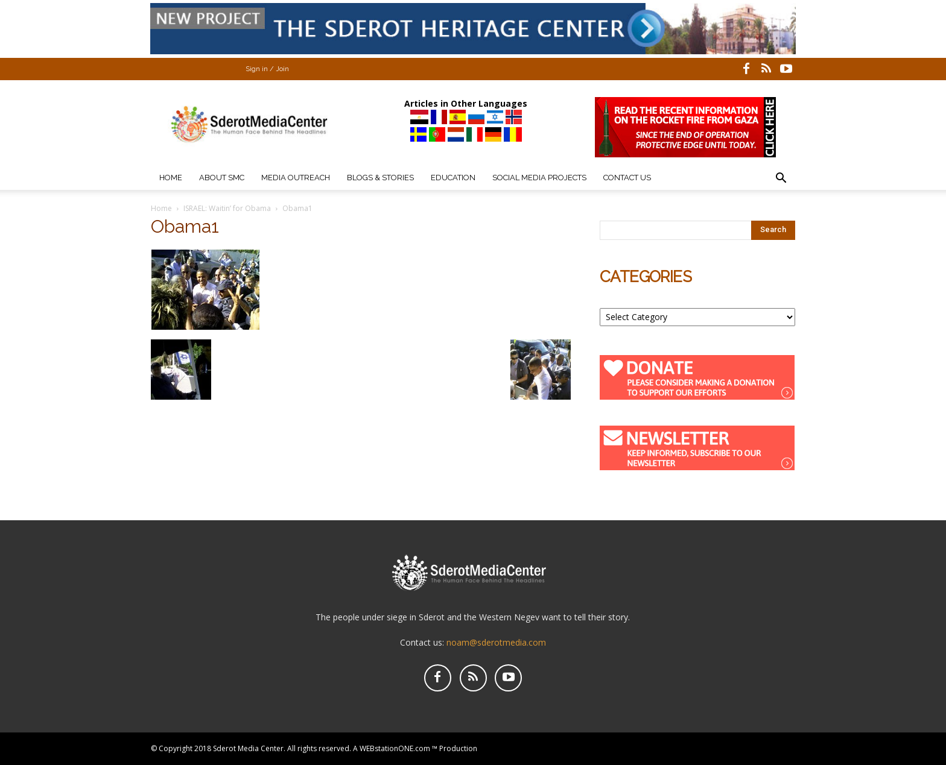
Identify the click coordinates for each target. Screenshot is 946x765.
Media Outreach (295, 177)
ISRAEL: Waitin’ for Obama (227, 208)
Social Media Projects (539, 177)
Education (453, 177)
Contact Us (627, 177)
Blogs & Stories (380, 177)
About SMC (221, 177)
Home (170, 177)
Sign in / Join (267, 69)
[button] (780, 179)
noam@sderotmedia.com (496, 642)
